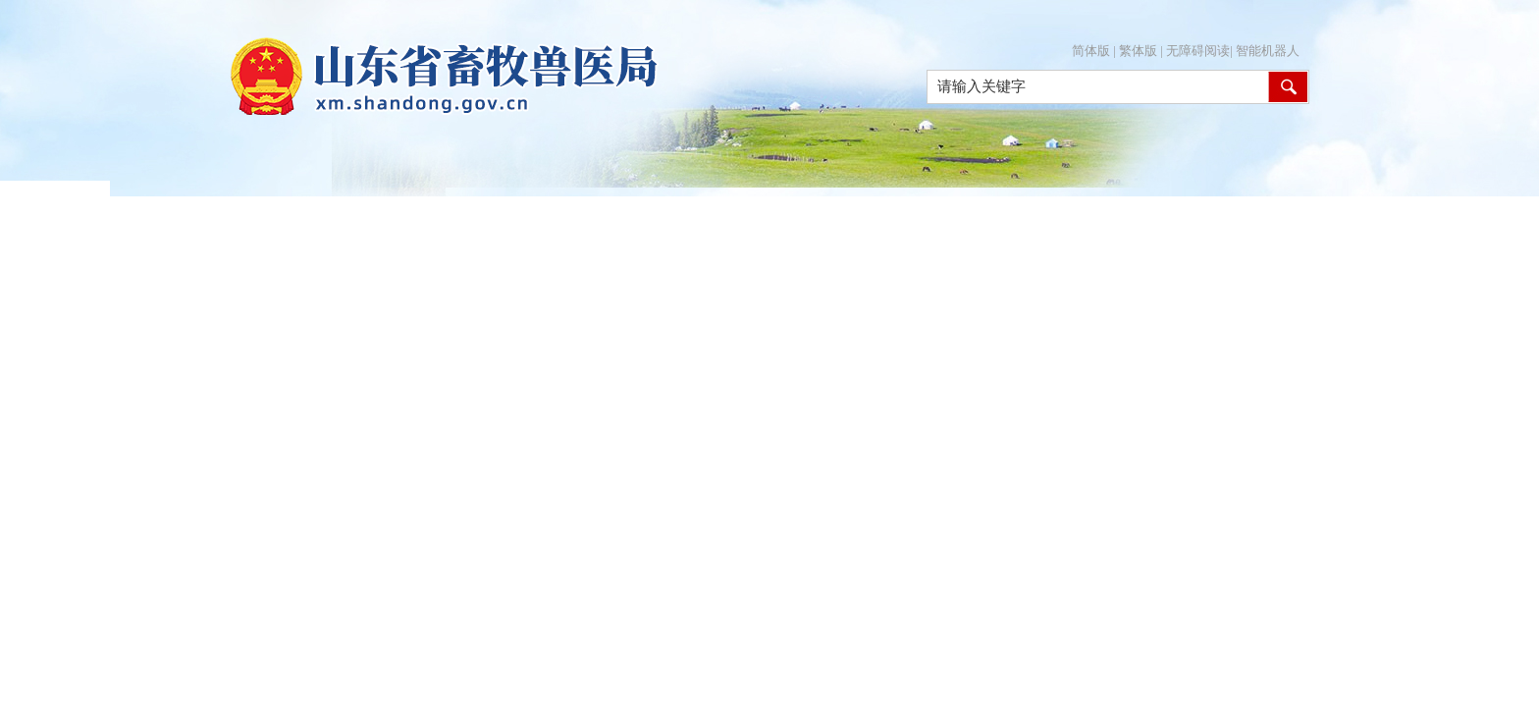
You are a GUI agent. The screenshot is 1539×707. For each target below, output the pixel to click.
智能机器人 (1268, 50)
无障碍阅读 (1198, 50)
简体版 (1091, 50)
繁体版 (1138, 50)
